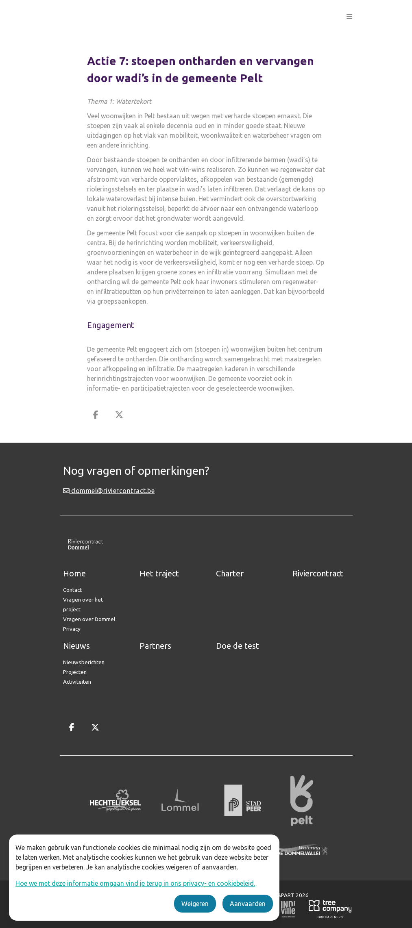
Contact (72, 590)
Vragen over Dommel (89, 619)
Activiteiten (77, 681)
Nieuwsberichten (84, 662)
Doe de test (237, 645)
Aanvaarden (248, 903)
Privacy (72, 629)
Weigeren (195, 903)
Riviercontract (317, 573)
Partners (155, 645)
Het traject (159, 573)
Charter (230, 573)
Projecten (75, 672)
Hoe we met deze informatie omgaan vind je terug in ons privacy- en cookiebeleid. (135, 883)
